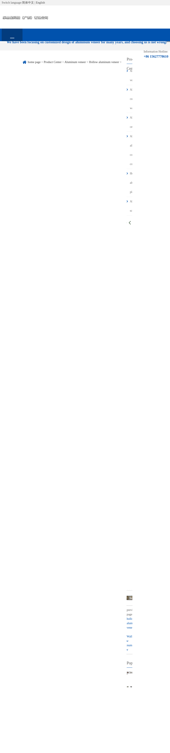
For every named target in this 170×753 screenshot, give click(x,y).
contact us (12, 64)
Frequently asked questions (116, 54)
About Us (33, 51)
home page (12, 51)
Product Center (53, 51)
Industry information (95, 54)
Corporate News (74, 51)
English (40, 2)
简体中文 (28, 2)
